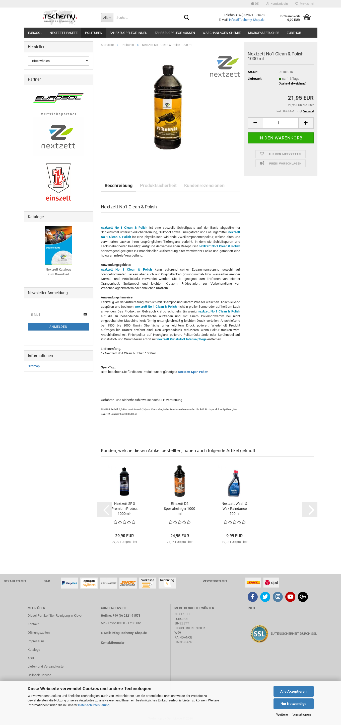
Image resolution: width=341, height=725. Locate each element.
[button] (254, 4)
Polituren (93, 33)
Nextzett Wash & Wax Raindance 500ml (234, 509)
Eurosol (35, 33)
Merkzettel (304, 4)
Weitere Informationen (293, 714)
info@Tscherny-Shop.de (129, 633)
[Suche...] (107, 17)
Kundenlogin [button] (277, 4)
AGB (31, 658)
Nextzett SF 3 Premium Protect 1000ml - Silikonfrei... (124, 509)
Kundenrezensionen (204, 185)
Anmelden (58, 327)
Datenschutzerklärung (93, 705)
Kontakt (33, 624)
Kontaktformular (112, 643)
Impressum (36, 641)
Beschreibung (118, 185)
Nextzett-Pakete (64, 33)
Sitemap (34, 366)
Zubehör (294, 33)
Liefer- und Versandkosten (46, 666)
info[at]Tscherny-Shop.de (246, 20)
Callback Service (39, 675)
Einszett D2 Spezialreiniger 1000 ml (179, 509)
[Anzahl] (280, 123)
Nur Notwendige (293, 704)
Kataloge (34, 650)
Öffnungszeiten (39, 632)
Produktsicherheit (158, 185)
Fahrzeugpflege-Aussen (175, 33)
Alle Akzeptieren (293, 691)
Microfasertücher (263, 33)
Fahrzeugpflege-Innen (128, 33)
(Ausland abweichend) (292, 83)
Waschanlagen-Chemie (221, 33)
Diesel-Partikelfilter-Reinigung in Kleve (55, 615)
